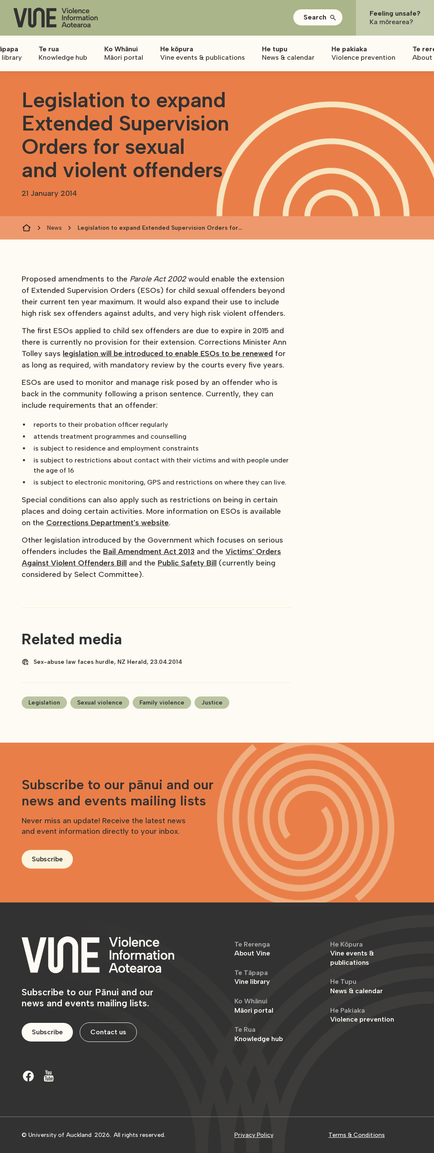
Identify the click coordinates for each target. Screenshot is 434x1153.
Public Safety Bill (187, 563)
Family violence (161, 702)
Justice (212, 702)
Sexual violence (99, 702)
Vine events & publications (352, 953)
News (54, 227)
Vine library (252, 977)
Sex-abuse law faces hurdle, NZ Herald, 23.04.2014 (107, 662)
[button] (317, 17)
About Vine (252, 949)
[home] (55, 18)
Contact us (108, 1032)
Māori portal (253, 1005)
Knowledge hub (258, 1034)
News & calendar (356, 986)
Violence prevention (362, 1015)
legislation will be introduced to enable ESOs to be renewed (168, 353)
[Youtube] (49, 1076)
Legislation (44, 702)
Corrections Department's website (107, 522)
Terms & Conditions (356, 1135)
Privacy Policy (253, 1135)
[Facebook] (28, 1076)
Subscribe (47, 859)
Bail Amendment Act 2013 (149, 551)
